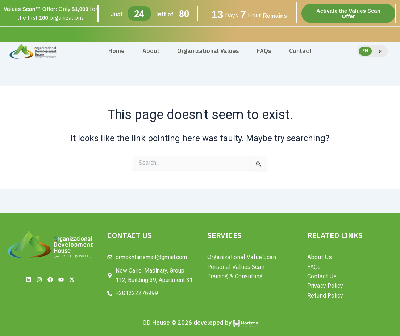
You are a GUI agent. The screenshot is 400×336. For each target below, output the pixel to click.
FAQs (264, 51)
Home (116, 51)
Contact (300, 51)
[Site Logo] (32, 51)
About (150, 51)
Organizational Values (208, 51)
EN (365, 50)
